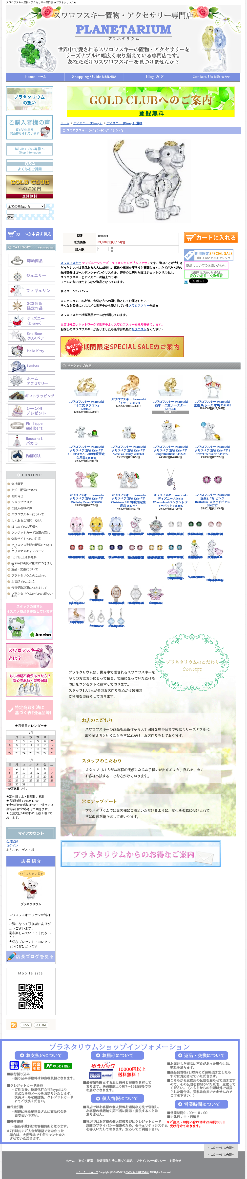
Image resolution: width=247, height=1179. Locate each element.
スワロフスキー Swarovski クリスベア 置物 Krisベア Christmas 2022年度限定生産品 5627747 (128, 487)
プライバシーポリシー (151, 1160)
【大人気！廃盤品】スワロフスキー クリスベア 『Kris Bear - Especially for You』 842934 (195, 549)
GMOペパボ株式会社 (137, 1172)
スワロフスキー (71, 263)
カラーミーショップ (87, 1172)
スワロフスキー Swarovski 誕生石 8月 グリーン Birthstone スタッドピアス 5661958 (96, 549)
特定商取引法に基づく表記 (114, 1160)
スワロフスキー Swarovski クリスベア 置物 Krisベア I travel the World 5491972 (212, 438)
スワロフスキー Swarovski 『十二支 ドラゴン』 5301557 (86, 393)
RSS (26, 1025)
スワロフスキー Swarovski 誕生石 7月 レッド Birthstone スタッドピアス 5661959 (76, 549)
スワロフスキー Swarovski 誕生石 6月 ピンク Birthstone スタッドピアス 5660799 (215, 526)
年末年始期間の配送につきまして (32, 564)
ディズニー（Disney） (88, 123)
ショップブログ (152, 77)
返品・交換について (24, 569)
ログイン (12, 845)
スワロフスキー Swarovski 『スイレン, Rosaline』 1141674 (155, 595)
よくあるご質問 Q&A (26, 520)
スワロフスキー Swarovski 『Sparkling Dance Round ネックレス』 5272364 (215, 572)
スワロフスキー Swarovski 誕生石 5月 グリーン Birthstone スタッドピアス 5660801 (195, 526)
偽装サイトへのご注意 (26, 538)
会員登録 (12, 841)
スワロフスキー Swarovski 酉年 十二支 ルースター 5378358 (170, 393)
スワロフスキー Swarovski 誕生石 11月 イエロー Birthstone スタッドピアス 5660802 (155, 549)
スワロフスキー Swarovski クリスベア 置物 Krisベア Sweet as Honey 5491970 (128, 438)
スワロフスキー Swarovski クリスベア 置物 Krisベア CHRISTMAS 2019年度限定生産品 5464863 (86, 439)
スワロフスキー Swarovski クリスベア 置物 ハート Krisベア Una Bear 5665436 (135, 526)
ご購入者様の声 (21, 508)
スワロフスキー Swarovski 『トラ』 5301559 (128, 389)
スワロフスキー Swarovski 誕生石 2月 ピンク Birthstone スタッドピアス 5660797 (212, 487)
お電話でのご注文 (23, 581)
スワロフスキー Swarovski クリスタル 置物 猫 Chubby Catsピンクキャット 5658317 (76, 526)
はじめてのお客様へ (24, 526)
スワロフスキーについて (27, 514)
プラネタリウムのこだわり (29, 575)
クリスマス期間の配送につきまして (32, 546)
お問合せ (211, 77)
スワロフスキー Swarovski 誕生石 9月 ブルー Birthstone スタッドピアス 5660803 (116, 549)
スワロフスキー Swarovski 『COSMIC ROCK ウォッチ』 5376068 (96, 593)
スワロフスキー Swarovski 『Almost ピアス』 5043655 (96, 618)
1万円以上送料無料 (24, 557)
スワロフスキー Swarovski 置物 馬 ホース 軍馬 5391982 (212, 391)
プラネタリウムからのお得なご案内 (32, 595)
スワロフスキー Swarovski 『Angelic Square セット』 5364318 (76, 595)
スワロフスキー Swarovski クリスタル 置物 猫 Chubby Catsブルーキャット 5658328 (116, 526)
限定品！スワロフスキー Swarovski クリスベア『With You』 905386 (215, 549)
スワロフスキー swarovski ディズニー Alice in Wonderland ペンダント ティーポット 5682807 (170, 487)
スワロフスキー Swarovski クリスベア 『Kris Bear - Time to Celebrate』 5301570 (175, 571)
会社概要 (17, 483)
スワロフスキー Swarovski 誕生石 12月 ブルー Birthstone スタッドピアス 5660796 (175, 549)
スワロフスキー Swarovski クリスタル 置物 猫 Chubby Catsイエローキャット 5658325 (96, 526)
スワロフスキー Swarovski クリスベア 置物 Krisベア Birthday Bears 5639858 (86, 486)
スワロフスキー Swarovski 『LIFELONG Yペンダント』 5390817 (195, 570)
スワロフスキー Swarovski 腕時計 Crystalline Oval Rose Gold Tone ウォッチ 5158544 (116, 595)
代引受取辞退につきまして (29, 588)
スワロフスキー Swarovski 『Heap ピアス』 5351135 (116, 618)
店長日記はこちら (30, 956)
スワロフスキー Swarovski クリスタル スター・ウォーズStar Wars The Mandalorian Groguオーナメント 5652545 (155, 526)
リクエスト (139, 329)
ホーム (35, 77)
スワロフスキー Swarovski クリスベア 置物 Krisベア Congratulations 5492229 (170, 438)
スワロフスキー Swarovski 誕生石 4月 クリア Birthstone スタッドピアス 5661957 (175, 526)
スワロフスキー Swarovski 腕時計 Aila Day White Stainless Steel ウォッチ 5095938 (135, 595)
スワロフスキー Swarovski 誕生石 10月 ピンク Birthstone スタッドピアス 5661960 (135, 549)
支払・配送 (85, 1160)
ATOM (41, 1025)
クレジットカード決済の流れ (30, 532)
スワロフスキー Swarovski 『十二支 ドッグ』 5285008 (76, 616)
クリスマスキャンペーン (27, 551)
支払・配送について (94, 77)
